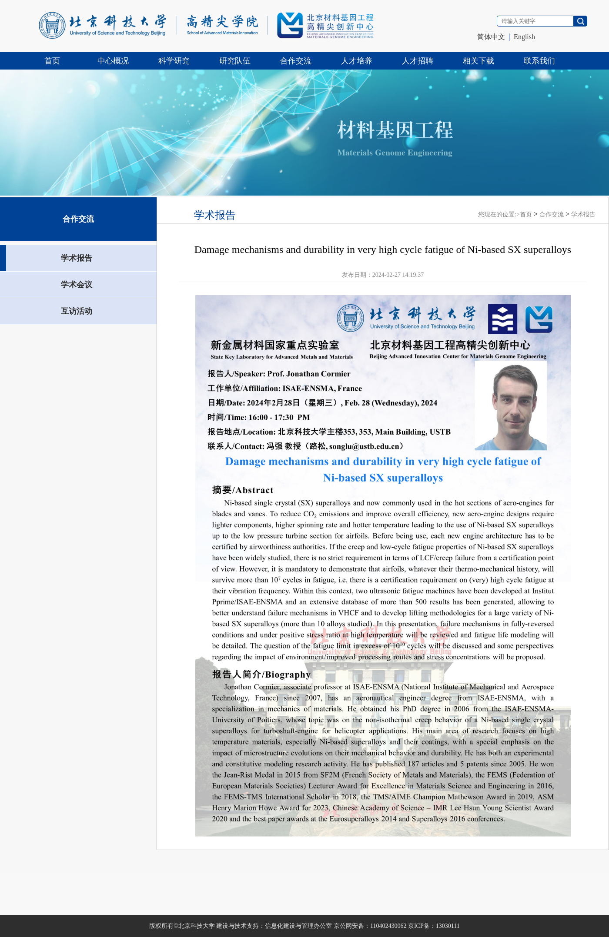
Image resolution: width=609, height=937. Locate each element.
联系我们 (539, 60)
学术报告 (583, 214)
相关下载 (478, 60)
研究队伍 (235, 60)
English (524, 36)
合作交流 (295, 60)
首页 (52, 60)
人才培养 (356, 60)
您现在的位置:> (499, 214)
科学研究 (174, 60)
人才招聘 (417, 60)
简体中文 (491, 36)
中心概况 (113, 60)
